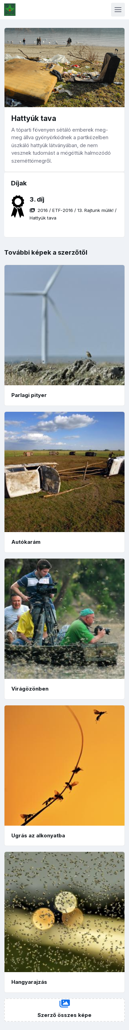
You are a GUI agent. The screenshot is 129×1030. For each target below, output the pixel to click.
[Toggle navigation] (118, 10)
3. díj (37, 199)
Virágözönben (30, 688)
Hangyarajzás (29, 982)
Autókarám (26, 542)
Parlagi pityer (29, 395)
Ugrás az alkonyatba (38, 835)
